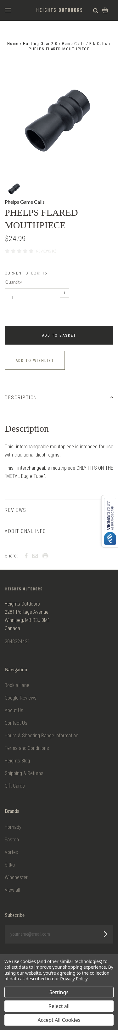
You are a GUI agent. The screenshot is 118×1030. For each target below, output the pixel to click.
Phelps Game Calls (25, 202)
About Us (14, 710)
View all (12, 890)
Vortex (11, 852)
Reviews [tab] (59, 510)
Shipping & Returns (24, 773)
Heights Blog (17, 761)
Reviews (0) (46, 251)
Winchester (16, 877)
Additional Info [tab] (59, 531)
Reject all (59, 1006)
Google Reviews (21, 698)
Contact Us (16, 723)
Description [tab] (59, 398)
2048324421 (17, 642)
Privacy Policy (73, 979)
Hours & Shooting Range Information (41, 736)
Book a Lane (17, 685)
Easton (12, 840)
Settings (59, 992)
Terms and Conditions (27, 748)
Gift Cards (15, 786)
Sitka (10, 865)
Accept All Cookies (59, 1019)
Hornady (13, 827)
